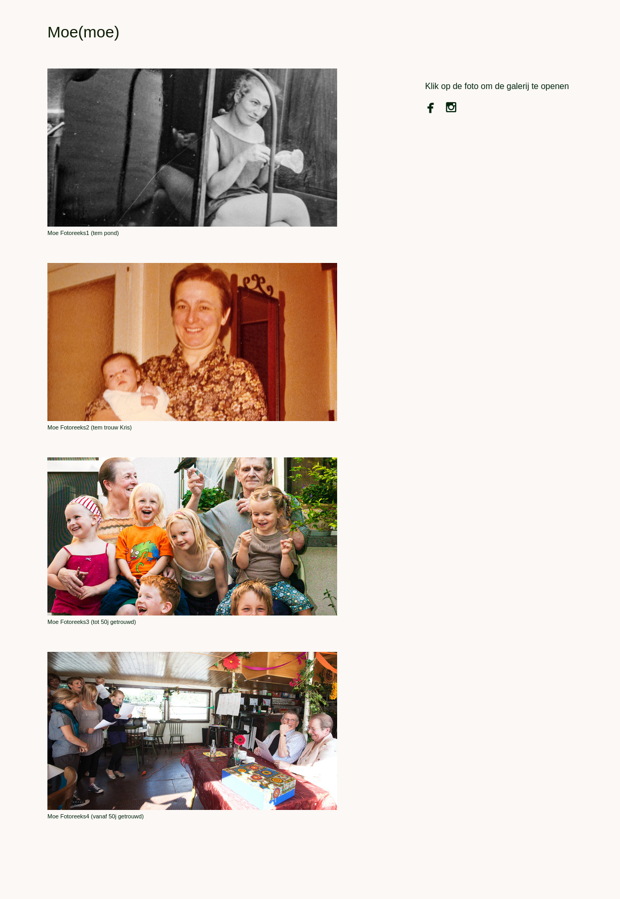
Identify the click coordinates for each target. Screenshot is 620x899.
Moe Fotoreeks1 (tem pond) (83, 233)
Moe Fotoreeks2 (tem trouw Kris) (89, 427)
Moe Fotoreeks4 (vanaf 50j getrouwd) (95, 816)
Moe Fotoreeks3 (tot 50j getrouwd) (91, 622)
